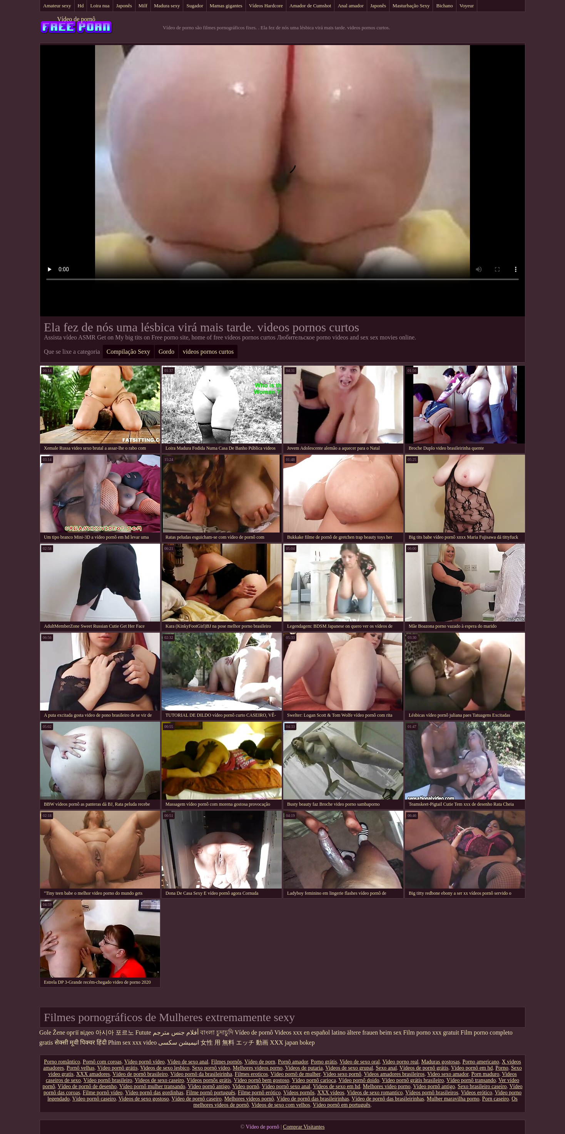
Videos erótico (476, 1092)
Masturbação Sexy (411, 5)
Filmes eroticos (251, 1074)
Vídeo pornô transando (471, 1080)
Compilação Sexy (128, 351)
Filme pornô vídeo (102, 1092)
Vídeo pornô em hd (472, 1068)
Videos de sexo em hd (336, 1086)
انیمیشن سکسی (178, 1042)
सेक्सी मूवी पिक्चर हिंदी (81, 1042)
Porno (501, 1068)
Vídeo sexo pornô (342, 1074)
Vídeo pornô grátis (117, 1068)
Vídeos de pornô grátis (424, 1068)
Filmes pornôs (226, 1062)
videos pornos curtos (208, 351)
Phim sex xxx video (132, 1042)
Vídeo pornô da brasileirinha (201, 1074)
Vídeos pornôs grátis (209, 1080)
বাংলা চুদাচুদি (216, 1032)
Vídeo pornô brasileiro (108, 1080)
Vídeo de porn (259, 1062)
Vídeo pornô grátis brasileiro (413, 1080)
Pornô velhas (81, 1068)
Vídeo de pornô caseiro (197, 1099)
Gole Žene (52, 1032)
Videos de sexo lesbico (164, 1068)
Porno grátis (324, 1062)
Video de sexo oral (359, 1062)
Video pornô (245, 1086)
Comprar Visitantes (303, 1127)
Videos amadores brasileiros (394, 1074)
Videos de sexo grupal (349, 1068)
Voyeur (467, 5)
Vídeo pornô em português (341, 1105)
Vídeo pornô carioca (314, 1080)
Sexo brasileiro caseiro (482, 1086)
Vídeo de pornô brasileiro (139, 1074)
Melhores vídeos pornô (249, 1099)
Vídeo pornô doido (358, 1080)
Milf (143, 5)
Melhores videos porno (257, 1068)
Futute (143, 1032)
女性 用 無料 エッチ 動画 (234, 1042)
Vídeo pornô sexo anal (286, 1086)
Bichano (444, 5)
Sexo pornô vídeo (211, 1068)
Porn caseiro (495, 1099)
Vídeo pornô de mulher (296, 1074)
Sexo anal (386, 1068)
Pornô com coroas (102, 1062)
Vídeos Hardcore (266, 5)
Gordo (166, 351)
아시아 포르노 (114, 1032)
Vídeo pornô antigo (209, 1086)
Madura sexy (167, 5)
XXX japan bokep (292, 1042)
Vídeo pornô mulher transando (152, 1086)
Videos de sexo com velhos (280, 1105)
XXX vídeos (330, 1092)
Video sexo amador (447, 1074)
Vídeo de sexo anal (187, 1062)
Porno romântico (62, 1062)
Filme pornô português (210, 1092)
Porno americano (480, 1062)
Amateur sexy (57, 5)
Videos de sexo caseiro (159, 1080)
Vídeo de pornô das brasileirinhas (313, 1099)
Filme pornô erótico (259, 1092)
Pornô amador (293, 1062)
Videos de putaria (304, 1068)
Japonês (124, 5)
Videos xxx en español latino (310, 1032)
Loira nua (99, 5)
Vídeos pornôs (298, 1092)
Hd (81, 5)
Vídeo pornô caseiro (94, 1099)
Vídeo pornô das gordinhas (154, 1092)
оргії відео (80, 1032)
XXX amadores (93, 1074)
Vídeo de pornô (76, 19)
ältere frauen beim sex (374, 1032)
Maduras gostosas (440, 1062)
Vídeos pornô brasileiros (431, 1092)
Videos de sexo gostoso (144, 1099)
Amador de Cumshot (310, 5)
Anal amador (351, 5)
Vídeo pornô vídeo (144, 1062)
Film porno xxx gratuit (431, 1032)
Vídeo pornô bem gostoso (261, 1080)
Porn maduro (485, 1074)
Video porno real (400, 1062)
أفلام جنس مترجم (176, 1032)
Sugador (194, 5)
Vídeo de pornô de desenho (87, 1086)
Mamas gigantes (226, 5)
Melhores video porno (387, 1086)
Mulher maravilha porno (453, 1099)
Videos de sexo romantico (375, 1092)
